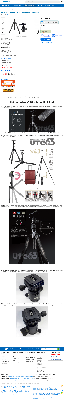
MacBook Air (22, 387)
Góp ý (14, 360)
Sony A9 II (50, 392)
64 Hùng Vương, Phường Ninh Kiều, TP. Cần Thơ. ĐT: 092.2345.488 (20, 376)
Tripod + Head (44, 32)
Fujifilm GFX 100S (51, 387)
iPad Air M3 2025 (20, 391)
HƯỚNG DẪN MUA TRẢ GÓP (30, 357)
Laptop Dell (4, 387)
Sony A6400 (53, 393)
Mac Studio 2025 (13, 391)
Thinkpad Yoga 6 (50, 397)
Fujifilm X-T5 (54, 388)
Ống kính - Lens (17, 392)
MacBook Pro (9, 387)
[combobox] (42, 2)
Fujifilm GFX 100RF (44, 387)
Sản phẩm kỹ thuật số (5, 361)
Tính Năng (10, 97)
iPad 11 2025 (27, 391)
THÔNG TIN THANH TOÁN (29, 361)
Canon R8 (46, 389)
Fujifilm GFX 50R (58, 387)
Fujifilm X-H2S (48, 388)
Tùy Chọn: (42, 25)
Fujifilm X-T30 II (36, 389)
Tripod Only (43, 28)
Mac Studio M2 (43, 397)
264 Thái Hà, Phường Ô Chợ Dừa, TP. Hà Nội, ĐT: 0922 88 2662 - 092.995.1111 (22, 380)
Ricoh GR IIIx (41, 394)
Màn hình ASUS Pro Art (6, 386)
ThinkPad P (23, 386)
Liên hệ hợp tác (16, 358)
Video (38, 97)
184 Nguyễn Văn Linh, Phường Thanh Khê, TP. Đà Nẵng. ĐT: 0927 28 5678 (22, 378)
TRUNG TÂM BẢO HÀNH (29, 359)
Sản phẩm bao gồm (19, 97)
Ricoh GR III (35, 394)
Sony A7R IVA (41, 393)
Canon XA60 (35, 390)
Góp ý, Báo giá (40, 371)
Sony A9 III (45, 392)
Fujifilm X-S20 (42, 388)
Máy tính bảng (4, 359)
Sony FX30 (41, 390)
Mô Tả (4, 97)
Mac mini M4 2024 (5, 391)
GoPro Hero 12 (42, 398)
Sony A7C (55, 392)
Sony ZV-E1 (35, 392)
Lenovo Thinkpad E (57, 397)
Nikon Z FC (58, 393)
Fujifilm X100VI (35, 388)
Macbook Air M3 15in (56, 394)
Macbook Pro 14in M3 (46, 395)
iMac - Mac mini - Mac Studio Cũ (7, 392)
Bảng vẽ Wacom (16, 387)
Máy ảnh (3, 356)
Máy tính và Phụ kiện (5, 363)
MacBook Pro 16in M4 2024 (17, 390)
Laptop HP (28, 386)
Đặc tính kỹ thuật (31, 97)
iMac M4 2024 (26, 390)
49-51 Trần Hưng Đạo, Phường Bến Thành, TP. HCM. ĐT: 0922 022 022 (23, 374)
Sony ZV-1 (40, 392)
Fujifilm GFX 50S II (36, 387)
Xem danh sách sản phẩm (47, 42)
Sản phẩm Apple (5, 357)
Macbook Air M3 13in (48, 394)
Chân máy (3, 132)
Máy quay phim (23, 392)
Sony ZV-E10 (35, 393)
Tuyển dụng (15, 356)
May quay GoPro (36, 398)
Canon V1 (41, 389)
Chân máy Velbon (12, 266)
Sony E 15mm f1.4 (47, 390)
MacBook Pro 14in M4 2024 (6, 390)
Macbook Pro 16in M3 (37, 395)
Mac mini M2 (53, 395)
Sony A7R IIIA (47, 393)
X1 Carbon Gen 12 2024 (15, 386)
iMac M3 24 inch (36, 397)
